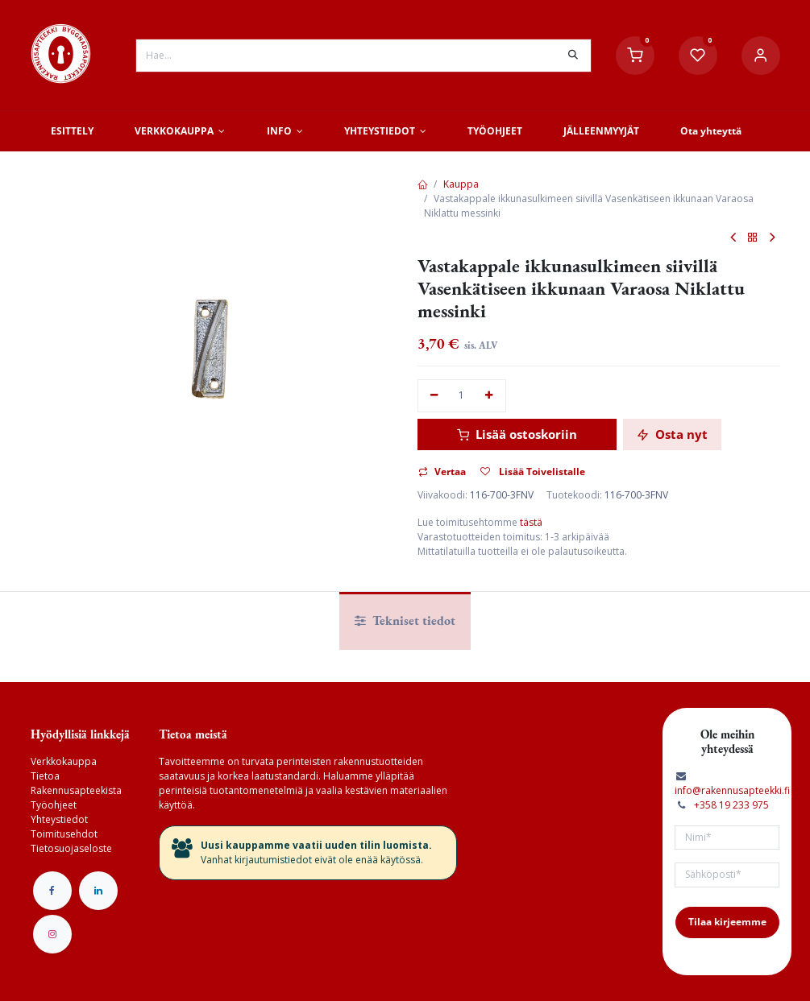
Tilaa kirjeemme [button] (727, 922)
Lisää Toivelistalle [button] (532, 471)
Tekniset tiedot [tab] (405, 620)
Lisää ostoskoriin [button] (517, 434)
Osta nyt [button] (672, 434)
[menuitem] (72, 131)
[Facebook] (52, 890)
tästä (531, 522)
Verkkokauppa (64, 761)
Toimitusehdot (64, 834)
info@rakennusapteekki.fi (732, 790)
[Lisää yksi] (489, 396)
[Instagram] (52, 934)
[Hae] (573, 55)
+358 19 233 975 (731, 805)
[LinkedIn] (98, 890)
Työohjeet (54, 805)
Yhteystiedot (59, 819)
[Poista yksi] (435, 396)
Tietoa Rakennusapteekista (76, 783)
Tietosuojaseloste (71, 848)
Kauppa (461, 184)
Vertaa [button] (442, 471)
